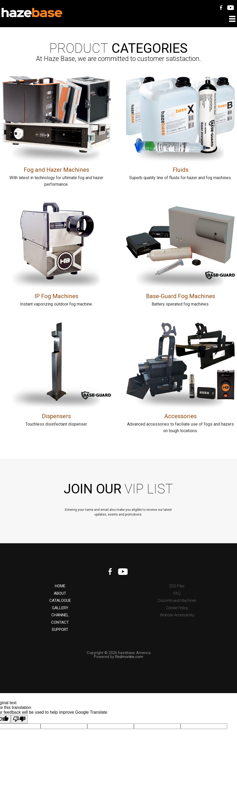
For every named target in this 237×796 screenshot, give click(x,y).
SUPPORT (60, 630)
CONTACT (60, 623)
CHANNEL (60, 615)
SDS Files (177, 586)
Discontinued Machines (177, 601)
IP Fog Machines (56, 296)
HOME (60, 586)
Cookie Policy (177, 608)
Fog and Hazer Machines (56, 169)
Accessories (180, 416)
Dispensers (56, 416)
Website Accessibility (177, 615)
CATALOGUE (60, 601)
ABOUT (60, 593)
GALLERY (60, 608)
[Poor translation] (19, 719)
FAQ (177, 593)
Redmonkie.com (129, 656)
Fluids (180, 169)
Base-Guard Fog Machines (180, 296)
